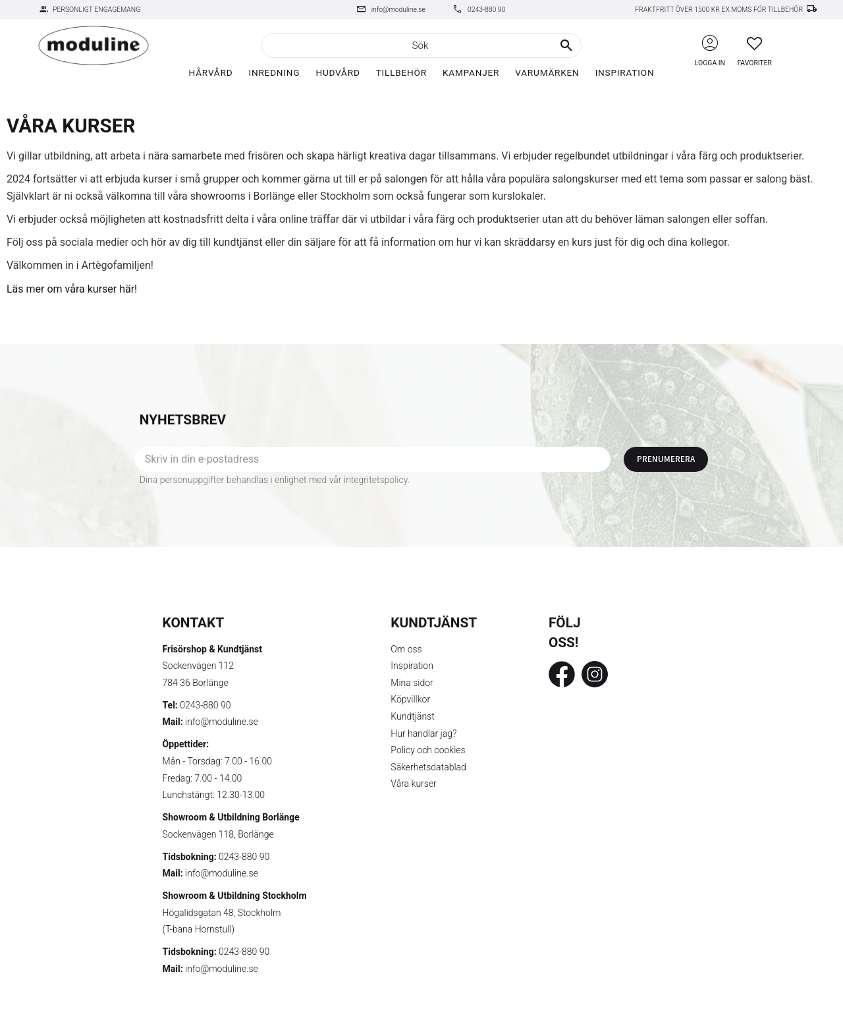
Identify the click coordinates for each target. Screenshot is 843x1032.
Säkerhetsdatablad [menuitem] (428, 767)
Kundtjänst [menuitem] (412, 716)
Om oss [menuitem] (406, 649)
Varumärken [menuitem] (547, 72)
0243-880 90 (486, 9)
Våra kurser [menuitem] (413, 783)
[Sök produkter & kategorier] (421, 45)
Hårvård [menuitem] (211, 72)
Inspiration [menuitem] (625, 72)
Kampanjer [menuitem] (471, 72)
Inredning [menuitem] (274, 72)
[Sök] (566, 45)
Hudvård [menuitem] (337, 72)
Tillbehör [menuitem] (401, 72)
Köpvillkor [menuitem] (410, 699)
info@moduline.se (398, 9)
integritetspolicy (376, 479)
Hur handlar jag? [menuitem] (423, 733)
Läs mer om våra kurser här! (72, 289)
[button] (754, 43)
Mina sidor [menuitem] (412, 682)
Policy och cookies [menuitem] (428, 750)
